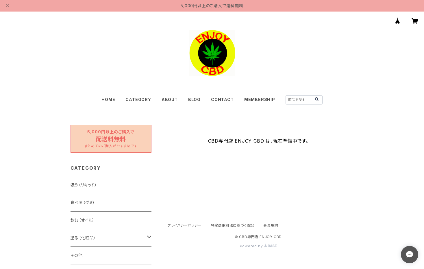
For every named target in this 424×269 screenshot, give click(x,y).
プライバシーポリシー (185, 225)
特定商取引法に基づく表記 (232, 225)
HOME (108, 99)
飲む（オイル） (83, 220)
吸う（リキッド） (84, 184)
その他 (77, 255)
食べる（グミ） (83, 202)
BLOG (194, 99)
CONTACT (222, 99)
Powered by (258, 246)
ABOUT (170, 99)
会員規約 (270, 225)
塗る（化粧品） (83, 237)
